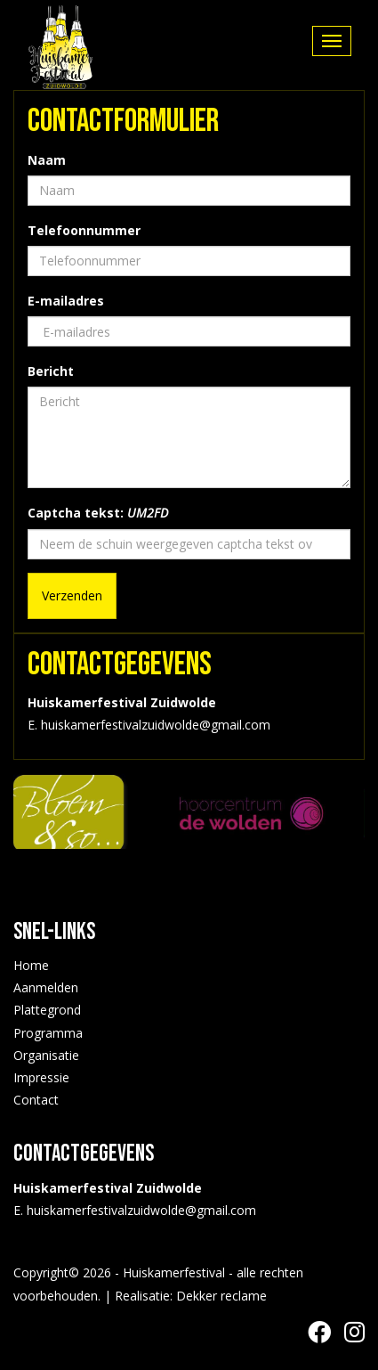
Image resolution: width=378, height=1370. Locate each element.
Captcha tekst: (98, 512)
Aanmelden (45, 987)
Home (31, 965)
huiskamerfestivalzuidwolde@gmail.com (141, 1210)
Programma (48, 1032)
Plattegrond (47, 1009)
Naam (47, 159)
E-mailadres (66, 300)
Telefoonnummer (84, 230)
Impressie (41, 1077)
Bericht (51, 371)
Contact (36, 1099)
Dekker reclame (221, 1295)
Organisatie (46, 1055)
